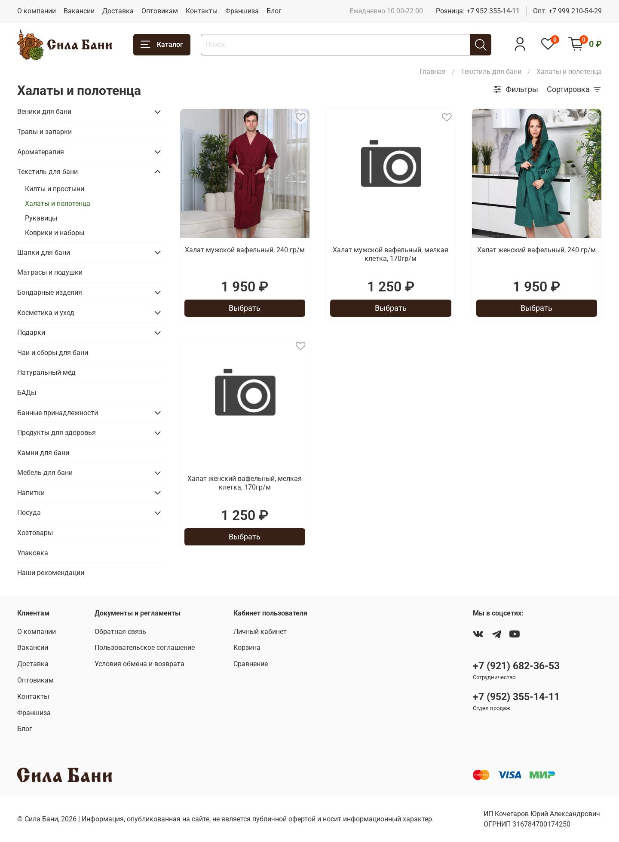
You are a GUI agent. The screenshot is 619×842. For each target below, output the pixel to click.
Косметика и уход (45, 313)
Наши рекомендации (50, 573)
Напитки (31, 493)
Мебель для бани (45, 472)
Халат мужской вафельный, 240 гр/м (245, 250)
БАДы (26, 393)
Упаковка (32, 553)
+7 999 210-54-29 (575, 11)
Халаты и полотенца (57, 203)
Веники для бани (44, 111)
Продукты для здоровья (56, 433)
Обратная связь (120, 632)
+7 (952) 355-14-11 (516, 697)
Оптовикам (159, 11)
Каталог (162, 44)
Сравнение (250, 664)
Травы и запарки (44, 132)
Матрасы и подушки (50, 272)
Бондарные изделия (49, 292)
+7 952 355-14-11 (493, 11)
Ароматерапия (40, 152)
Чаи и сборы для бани (52, 353)
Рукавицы (41, 218)
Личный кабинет (260, 632)
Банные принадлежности (57, 413)
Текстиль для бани (491, 71)
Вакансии (79, 11)
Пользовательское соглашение (145, 647)
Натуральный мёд (46, 372)
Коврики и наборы (54, 233)
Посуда (29, 512)
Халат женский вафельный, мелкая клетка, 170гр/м (244, 483)
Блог (274, 11)
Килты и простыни (54, 189)
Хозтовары (35, 533)
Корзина (246, 647)
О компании (36, 11)
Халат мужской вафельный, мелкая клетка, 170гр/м (390, 254)
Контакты (202, 11)
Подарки (31, 332)
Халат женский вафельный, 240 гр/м (536, 250)
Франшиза (242, 11)
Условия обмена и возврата (139, 664)
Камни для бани (43, 453)
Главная (433, 71)
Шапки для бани (43, 252)
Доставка (118, 11)
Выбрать (244, 307)
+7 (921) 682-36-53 (516, 666)
